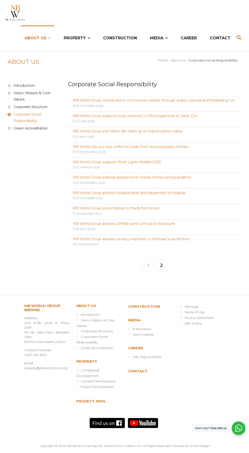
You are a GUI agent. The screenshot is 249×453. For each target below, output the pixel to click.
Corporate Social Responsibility (27, 117)
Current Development (98, 381)
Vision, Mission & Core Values (32, 96)
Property (75, 38)
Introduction (24, 85)
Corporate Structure (30, 107)
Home (163, 60)
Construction (120, 38)
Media (156, 38)
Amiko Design (200, 446)
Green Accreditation (31, 128)
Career (189, 38)
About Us (35, 38)
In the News (142, 329)
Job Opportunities (147, 357)
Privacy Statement (199, 318)
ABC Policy (193, 323)
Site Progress (143, 334)
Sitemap (191, 306)
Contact (220, 38)
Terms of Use (195, 312)
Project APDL (91, 401)
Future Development (97, 387)
